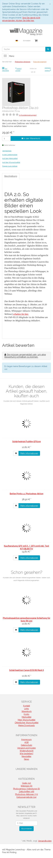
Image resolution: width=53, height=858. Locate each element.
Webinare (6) (26, 786)
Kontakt (26, 706)
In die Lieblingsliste (9, 155)
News (26, 759)
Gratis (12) (26, 783)
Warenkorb (26, 711)
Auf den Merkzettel (10, 158)
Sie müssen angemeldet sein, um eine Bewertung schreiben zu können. (25, 355)
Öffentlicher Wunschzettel (26, 723)
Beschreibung (10, 176)
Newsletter (26, 756)
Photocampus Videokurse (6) (26, 789)
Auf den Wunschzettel (11, 162)
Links (26, 708)
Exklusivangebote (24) (26, 797)
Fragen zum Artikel (9, 166)
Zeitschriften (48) (26, 791)
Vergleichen (6, 151)
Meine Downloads (26, 725)
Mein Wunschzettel (26, 720)
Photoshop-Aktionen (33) (26, 794)
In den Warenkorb (30, 138)
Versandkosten (45, 841)
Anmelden (27, 41)
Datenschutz (26, 745)
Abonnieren (26, 828)
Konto (26, 714)
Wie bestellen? (26, 753)
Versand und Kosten (26, 748)
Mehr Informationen (29, 453)
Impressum (26, 739)
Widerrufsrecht (26, 751)
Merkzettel (26, 717)
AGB (26, 742)
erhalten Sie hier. (21, 314)
